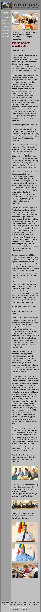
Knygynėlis (5, 26)
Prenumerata (6, 36)
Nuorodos (5, 33)
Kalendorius (5, 18)
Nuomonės (5, 30)
